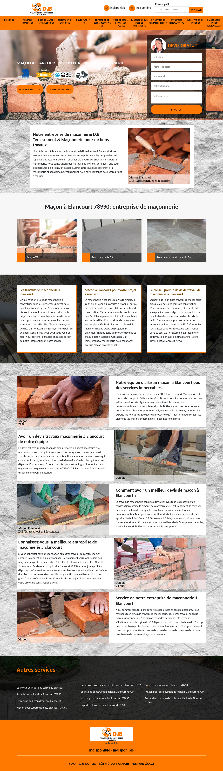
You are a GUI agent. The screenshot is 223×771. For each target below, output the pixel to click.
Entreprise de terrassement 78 (158, 21)
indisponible (114, 8)
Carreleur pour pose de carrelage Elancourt (40, 687)
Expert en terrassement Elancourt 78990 (103, 705)
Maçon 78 (9, 20)
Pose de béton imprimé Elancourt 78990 (39, 694)
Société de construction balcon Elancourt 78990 (107, 691)
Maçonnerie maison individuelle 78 (214, 23)
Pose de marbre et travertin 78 (46, 21)
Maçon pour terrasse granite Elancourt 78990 (42, 707)
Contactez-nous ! (60, 89)
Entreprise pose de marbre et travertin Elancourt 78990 (111, 685)
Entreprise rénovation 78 (176, 21)
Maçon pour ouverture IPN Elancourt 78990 (105, 698)
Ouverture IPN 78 (83, 21)
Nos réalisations (29, 89)
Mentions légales (143, 763)
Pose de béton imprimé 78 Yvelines (120, 23)
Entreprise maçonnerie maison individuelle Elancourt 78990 (174, 700)
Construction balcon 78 (65, 21)
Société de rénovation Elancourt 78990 (166, 685)
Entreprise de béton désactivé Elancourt (39, 701)
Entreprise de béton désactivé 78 (102, 23)
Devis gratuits (120, 763)
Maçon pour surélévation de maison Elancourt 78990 (174, 691)
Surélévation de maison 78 (195, 21)
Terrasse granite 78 (27, 21)
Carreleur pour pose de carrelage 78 (139, 23)
